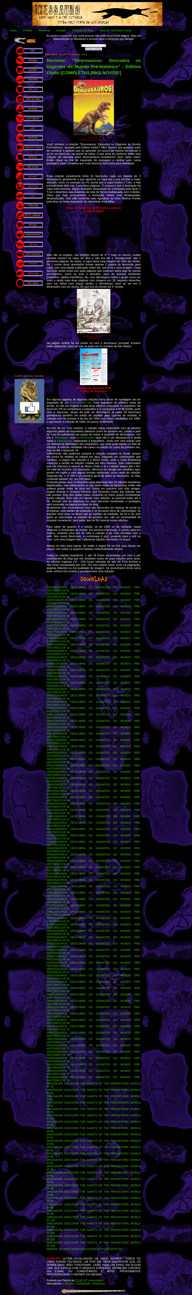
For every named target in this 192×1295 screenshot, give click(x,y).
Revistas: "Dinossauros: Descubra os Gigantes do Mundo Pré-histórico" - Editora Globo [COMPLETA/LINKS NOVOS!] (94, 66)
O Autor (27, 30)
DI (48, 759)
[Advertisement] (29, 329)
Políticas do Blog (82, 30)
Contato (61, 30)
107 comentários (93, 1280)
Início (13, 30)
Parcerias (44, 30)
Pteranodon (87, 437)
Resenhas (99, 1283)
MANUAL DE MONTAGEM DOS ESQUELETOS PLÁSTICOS (84, 1248)
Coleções (69, 1283)
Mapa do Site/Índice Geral (115, 30)
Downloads (84, 1283)
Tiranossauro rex (80, 402)
